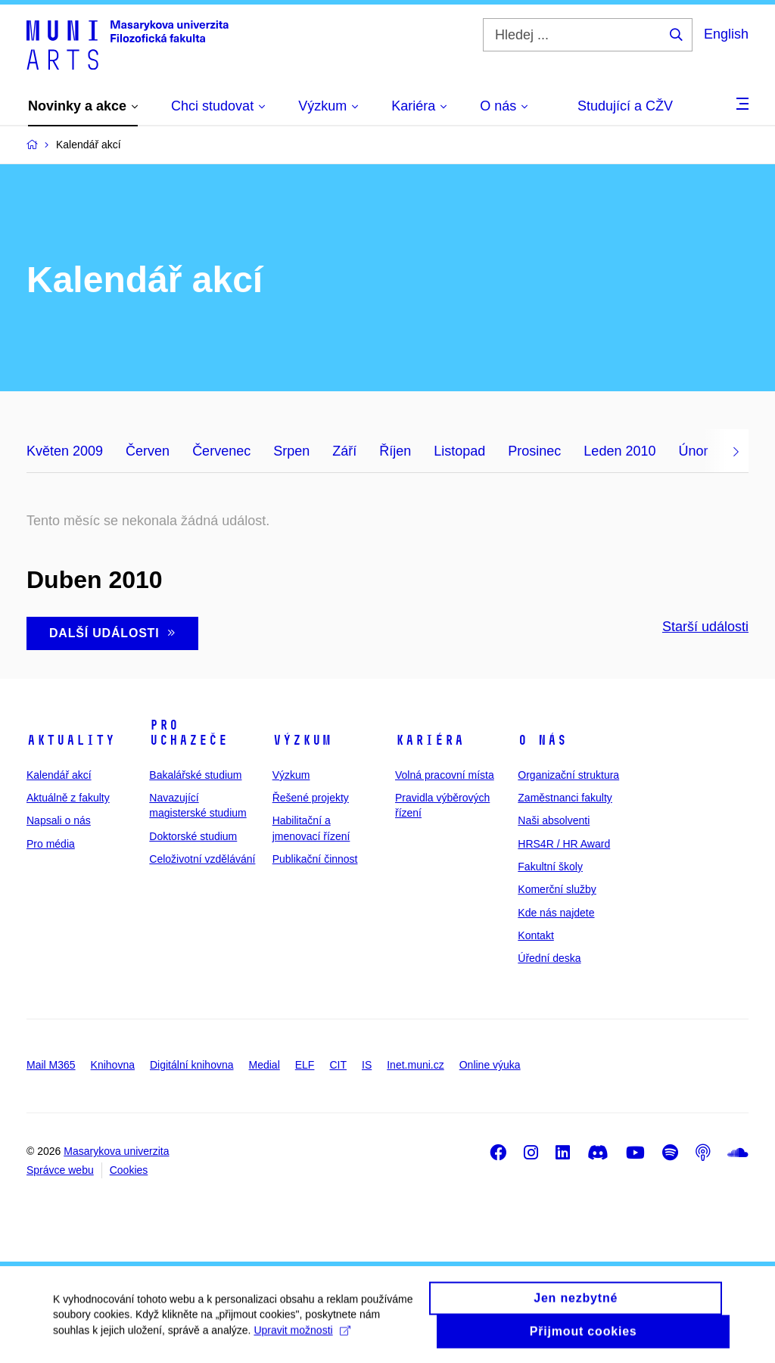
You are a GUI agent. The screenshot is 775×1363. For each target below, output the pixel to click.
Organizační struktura (568, 775)
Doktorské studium (193, 836)
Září (344, 451)
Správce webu (60, 1170)
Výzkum (301, 740)
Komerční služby (557, 889)
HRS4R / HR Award (564, 844)
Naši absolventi (554, 820)
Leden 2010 (619, 451)
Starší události (705, 626)
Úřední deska (549, 958)
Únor (693, 451)
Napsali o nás (58, 820)
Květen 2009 (64, 451)
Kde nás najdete (556, 913)
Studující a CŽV (625, 106)
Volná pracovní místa (444, 775)
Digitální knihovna (192, 1065)
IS (367, 1065)
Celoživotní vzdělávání (202, 859)
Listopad (459, 451)
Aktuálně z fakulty (68, 798)
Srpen (291, 451)
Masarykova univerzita (116, 1151)
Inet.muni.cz (415, 1065)
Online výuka (490, 1065)
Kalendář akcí (59, 775)
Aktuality (70, 740)
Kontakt (535, 935)
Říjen (395, 451)
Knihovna (113, 1065)
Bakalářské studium (195, 775)
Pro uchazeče (188, 732)
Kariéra (429, 740)
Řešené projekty (310, 798)
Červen (148, 451)
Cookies (129, 1170)
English (726, 34)
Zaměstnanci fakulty (565, 798)
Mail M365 (51, 1065)
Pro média (50, 844)
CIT (338, 1065)
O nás (542, 740)
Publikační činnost (315, 859)
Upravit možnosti (302, 1337)
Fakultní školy (550, 866)
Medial (264, 1065)
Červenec (221, 451)
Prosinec (534, 451)
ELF (305, 1065)
